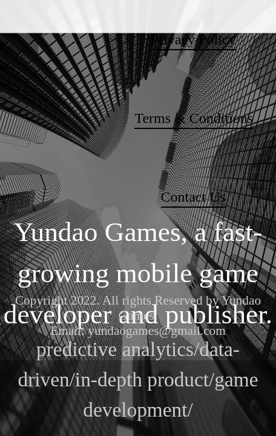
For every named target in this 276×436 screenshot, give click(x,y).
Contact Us (193, 197)
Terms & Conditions (193, 118)
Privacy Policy (193, 39)
